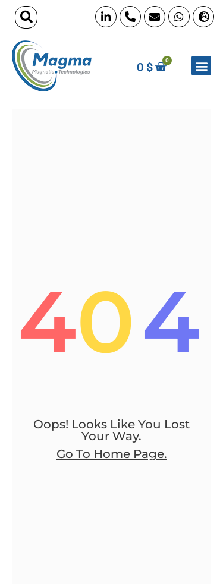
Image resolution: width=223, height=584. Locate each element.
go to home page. (111, 454)
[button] (26, 17)
